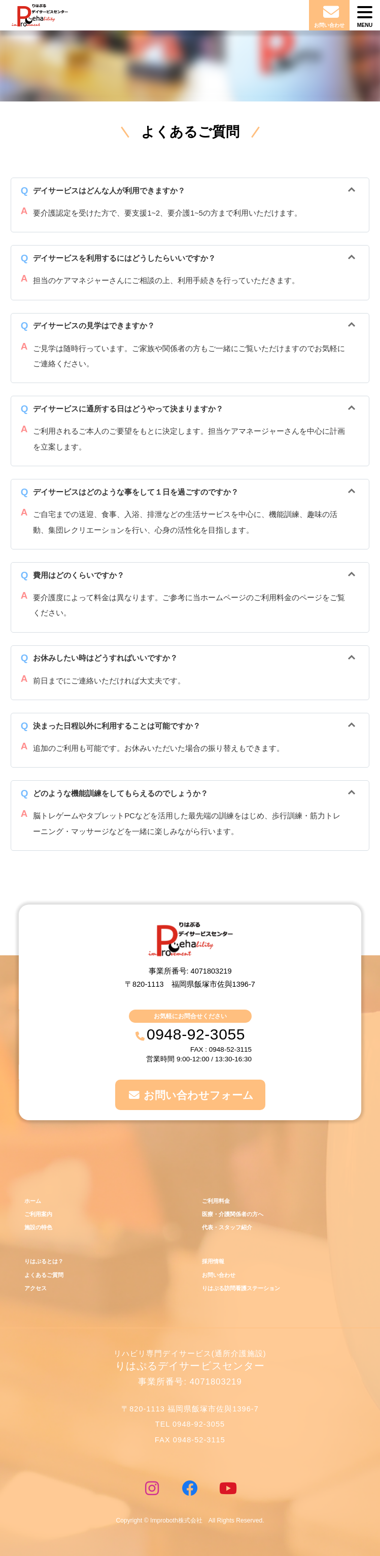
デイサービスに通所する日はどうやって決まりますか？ (128, 409)
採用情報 (213, 1261)
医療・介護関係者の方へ (232, 1214)
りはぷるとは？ (43, 1261)
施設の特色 (38, 1227)
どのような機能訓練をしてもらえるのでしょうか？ (120, 793)
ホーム (32, 1201)
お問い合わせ (218, 1275)
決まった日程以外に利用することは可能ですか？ (116, 726)
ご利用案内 (38, 1214)
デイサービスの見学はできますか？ (94, 326)
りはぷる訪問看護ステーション (241, 1288)
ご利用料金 (216, 1201)
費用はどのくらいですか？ (78, 575)
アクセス (35, 1288)
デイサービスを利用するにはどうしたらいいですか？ (124, 258)
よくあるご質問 (43, 1275)
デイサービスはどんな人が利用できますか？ (109, 191)
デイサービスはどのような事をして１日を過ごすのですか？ (135, 492)
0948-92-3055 (196, 1034)
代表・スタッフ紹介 (227, 1227)
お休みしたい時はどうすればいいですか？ (105, 658)
